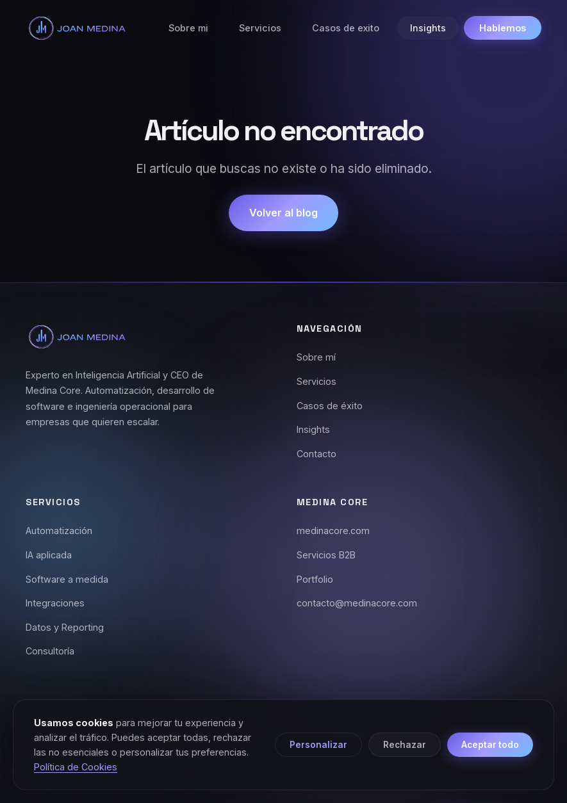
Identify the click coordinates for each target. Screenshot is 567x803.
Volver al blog (283, 212)
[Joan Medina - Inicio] (77, 28)
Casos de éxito (330, 405)
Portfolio (315, 579)
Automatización (59, 530)
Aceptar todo (490, 745)
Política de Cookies (75, 766)
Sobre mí (316, 357)
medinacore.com (333, 530)
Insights (428, 27)
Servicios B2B (326, 554)
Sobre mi (188, 27)
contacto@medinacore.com (357, 602)
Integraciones (55, 602)
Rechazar (404, 745)
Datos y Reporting (65, 627)
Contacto (316, 453)
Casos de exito (345, 27)
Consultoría (50, 650)
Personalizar (318, 745)
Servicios (260, 27)
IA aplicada (49, 554)
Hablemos (502, 27)
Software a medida (67, 579)
